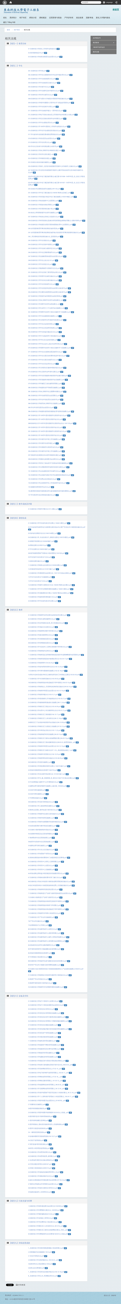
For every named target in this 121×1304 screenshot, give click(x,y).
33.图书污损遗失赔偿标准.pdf (38, 1128)
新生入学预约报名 (103, 18)
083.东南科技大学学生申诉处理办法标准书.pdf (44, 399)
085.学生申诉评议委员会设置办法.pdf (41, 407)
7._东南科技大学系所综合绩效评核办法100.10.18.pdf (46, 1272)
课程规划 (42, 18)
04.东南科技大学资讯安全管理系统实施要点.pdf (44, 1013)
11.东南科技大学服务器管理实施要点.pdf (42, 1041)
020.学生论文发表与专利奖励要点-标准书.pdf (43, 146)
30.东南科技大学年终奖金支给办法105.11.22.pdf (44, 730)
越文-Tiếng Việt (9, 22)
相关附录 (96, 42)
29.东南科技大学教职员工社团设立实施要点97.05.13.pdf (47, 726)
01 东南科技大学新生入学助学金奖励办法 (42, 49)
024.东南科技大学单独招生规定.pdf (40, 158)
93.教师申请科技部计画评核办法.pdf (40, 983)
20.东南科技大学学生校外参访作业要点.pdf (43, 601)
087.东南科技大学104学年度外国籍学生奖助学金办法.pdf (47, 415)
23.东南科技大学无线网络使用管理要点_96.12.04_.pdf (46, 1088)
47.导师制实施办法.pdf (36, 798)
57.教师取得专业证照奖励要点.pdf (39, 838)
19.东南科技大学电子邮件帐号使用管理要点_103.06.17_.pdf (48, 1073)
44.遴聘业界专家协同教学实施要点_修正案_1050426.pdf (47, 786)
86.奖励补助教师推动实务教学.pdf (39, 953)
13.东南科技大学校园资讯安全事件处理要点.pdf (44, 1049)
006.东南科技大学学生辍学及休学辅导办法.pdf (44, 91)
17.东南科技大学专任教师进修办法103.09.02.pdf (44, 679)
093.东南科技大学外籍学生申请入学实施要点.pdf (44, 439)
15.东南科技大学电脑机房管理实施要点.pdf (43, 1057)
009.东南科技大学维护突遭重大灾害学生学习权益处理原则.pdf (49, 103)
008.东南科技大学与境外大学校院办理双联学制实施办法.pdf (48, 99)
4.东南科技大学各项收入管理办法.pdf (41, 1218)
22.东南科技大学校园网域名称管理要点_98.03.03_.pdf (46, 1085)
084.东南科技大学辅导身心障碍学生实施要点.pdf (44, 403)
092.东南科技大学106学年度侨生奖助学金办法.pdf (45, 435)
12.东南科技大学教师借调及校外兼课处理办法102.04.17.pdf (48, 659)
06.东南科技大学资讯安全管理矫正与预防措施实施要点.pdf (48, 1021)
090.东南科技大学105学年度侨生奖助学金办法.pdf (45, 427)
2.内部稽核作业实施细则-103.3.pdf (40, 1252)
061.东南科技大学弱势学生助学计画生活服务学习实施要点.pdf (49, 312)
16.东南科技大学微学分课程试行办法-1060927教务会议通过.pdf (49, 585)
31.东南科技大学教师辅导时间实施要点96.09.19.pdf (45, 734)
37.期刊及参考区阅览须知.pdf (38, 1144)
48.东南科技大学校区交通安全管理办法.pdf (43, 1188)
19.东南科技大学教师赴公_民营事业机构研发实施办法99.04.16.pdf (50, 686)
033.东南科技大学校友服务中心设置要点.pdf (43, 201)
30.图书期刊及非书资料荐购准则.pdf (40, 1116)
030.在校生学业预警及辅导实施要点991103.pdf (44, 189)
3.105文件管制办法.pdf (36, 1256)
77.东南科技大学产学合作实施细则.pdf (41, 917)
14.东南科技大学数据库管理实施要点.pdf (42, 1053)
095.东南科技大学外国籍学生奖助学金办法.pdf (44, 447)
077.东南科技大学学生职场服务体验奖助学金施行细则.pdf (48, 375)
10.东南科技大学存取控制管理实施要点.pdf (43, 1037)
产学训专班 (68, 18)
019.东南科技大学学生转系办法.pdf (40, 142)
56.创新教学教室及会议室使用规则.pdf (41, 834)
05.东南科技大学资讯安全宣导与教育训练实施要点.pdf (46, 1017)
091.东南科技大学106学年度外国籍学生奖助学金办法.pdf (47, 431)
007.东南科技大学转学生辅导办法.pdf (41, 95)
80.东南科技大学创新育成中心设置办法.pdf (43, 929)
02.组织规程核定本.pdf (36, 53)
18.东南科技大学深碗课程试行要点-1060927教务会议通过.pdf (49, 593)
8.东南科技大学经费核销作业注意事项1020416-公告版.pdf (48, 1234)
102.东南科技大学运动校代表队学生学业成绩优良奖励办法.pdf (49, 475)
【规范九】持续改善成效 (19, 1243)
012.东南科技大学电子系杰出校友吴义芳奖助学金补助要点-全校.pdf (51, 115)
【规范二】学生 (15, 66)
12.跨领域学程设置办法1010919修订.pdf (42, 569)
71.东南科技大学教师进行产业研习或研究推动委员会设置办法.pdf (50, 893)
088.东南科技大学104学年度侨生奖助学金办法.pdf (45, 419)
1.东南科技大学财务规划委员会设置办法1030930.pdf (46, 1206)
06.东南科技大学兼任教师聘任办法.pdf (41, 635)
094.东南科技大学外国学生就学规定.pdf (41, 443)
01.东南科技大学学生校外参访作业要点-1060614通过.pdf (47, 523)
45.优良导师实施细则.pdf (36, 790)
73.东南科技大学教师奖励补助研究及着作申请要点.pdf (46, 901)
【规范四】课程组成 (17, 518)
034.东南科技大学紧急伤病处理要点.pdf (41, 205)
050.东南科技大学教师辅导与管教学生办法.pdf (44, 268)
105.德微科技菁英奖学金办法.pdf (39, 487)
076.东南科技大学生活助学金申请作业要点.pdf (44, 372)
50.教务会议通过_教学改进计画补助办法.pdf (43, 810)
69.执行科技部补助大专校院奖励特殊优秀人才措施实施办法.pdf (49, 885)
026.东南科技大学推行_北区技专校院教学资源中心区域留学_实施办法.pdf (53, 166)
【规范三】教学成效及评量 (20, 504)
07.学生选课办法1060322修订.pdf (39, 549)
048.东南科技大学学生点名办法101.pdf (41, 260)
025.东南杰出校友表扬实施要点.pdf (40, 162)
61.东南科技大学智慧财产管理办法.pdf (41, 854)
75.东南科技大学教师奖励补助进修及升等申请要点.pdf (46, 909)
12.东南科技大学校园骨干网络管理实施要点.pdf (44, 1045)
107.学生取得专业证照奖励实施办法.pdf (41, 495)
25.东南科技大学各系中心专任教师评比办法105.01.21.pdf (47, 710)
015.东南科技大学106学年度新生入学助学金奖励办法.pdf (47, 126)
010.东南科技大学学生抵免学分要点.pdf (41, 106)
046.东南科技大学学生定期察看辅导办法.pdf (43, 252)
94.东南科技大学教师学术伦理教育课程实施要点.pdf (46, 987)
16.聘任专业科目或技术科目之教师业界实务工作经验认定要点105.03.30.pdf (53, 675)
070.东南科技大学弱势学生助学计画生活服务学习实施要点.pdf (49, 348)
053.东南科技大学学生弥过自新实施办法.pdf (43, 280)
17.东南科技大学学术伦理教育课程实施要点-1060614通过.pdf (49, 589)
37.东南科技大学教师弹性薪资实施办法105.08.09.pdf (46, 758)
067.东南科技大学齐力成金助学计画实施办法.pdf (44, 336)
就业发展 (79, 18)
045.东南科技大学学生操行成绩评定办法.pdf (43, 248)
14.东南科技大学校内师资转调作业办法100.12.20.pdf (46, 667)
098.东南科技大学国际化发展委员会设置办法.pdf (44, 459)
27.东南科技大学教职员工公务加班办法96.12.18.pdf (45, 718)
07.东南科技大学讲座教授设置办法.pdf (41, 639)
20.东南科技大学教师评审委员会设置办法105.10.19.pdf (47, 691)
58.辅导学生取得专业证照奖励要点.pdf (41, 842)
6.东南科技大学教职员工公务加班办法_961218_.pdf (45, 1226)
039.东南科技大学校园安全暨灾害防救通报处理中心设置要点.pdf (50, 224)
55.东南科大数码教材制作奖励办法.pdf (41, 830)
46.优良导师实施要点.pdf (36, 794)
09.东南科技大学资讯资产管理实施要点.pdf (43, 1033)
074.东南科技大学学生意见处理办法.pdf (41, 364)
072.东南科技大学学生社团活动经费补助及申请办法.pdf (47, 356)
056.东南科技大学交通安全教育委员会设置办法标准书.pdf (48, 292)
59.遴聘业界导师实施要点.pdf (38, 845)
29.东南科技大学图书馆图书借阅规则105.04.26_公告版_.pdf (48, 1112)
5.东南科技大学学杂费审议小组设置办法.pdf (43, 1222)
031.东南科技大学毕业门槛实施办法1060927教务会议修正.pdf (49, 193)
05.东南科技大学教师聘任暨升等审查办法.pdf (43, 631)
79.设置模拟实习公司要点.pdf (38, 925)
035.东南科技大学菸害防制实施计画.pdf (41, 209)
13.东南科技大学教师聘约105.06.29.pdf (41, 663)
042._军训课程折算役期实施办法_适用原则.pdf (44, 236)
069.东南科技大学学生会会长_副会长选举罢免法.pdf (46, 344)
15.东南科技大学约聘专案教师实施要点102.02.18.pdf (46, 671)
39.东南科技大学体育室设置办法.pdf (40, 1152)
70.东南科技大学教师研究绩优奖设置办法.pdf (43, 889)
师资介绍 (32, 18)
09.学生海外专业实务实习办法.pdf (39, 557)
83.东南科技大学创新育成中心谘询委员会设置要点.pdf (46, 941)
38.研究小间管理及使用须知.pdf (39, 1148)
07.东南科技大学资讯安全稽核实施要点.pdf (43, 1025)
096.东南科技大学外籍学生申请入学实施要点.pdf (44, 451)
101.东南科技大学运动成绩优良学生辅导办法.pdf (44, 471)
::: (111, 9)
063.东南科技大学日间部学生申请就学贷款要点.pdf (45, 320)
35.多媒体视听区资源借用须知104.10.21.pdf (43, 1136)
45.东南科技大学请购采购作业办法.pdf (41, 1176)
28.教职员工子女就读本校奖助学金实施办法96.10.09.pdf (47, 722)
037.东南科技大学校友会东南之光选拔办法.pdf (44, 217)
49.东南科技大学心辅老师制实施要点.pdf (42, 806)
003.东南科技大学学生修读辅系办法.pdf (41, 79)
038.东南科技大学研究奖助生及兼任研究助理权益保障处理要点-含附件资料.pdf (55, 220)
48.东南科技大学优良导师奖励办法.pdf (41, 802)
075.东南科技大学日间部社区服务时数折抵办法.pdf (45, 368)
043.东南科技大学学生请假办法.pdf (40, 240)
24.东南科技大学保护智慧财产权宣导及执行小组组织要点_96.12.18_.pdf (52, 1092)
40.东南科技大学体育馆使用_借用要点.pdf (42, 1156)
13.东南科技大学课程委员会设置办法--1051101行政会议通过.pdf (50, 573)
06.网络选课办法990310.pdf (37, 545)
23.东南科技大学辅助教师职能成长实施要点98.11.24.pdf (47, 702)
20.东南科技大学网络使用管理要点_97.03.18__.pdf (45, 1077)
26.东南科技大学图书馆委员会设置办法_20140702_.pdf (47, 1100)
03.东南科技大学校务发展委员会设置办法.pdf (43, 57)
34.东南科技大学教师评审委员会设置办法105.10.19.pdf (47, 746)
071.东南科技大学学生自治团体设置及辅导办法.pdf (45, 352)
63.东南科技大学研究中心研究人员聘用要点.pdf (44, 861)
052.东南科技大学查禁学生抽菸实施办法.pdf (43, 276)
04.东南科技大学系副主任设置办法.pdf (41, 627)
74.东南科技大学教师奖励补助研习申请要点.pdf (44, 905)
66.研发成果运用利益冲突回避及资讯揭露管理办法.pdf (46, 873)
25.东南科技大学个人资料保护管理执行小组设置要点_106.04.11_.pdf (51, 1096)
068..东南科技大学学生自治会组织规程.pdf (42, 340)
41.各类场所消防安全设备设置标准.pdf (41, 1160)
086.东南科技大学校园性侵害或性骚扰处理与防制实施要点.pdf (49, 411)
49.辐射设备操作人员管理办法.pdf (39, 1192)
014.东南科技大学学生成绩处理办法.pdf (41, 122)
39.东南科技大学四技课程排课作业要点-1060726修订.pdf (47, 766)
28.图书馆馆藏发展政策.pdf (37, 1108)
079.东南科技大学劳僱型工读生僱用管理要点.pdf (44, 383)
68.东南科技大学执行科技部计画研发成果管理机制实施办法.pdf (49, 881)
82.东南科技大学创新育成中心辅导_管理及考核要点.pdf (47, 937)
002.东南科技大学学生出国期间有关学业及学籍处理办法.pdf (48, 75)
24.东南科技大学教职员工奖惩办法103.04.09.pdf (44, 706)
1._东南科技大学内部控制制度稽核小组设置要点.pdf (46, 1248)
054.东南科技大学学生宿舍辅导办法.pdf (41, 284)
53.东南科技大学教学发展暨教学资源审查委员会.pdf (46, 822)
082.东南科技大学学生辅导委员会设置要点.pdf (44, 395)
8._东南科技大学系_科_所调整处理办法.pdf (42, 1276)
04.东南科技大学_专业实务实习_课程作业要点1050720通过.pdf (49, 537)
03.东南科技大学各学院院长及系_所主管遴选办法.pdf (46, 623)
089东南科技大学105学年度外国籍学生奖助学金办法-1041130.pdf (50, 423)
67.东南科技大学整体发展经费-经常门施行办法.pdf (45, 877)
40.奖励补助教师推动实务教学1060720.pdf (42, 770)
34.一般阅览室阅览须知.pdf (37, 1132)
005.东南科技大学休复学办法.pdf (39, 87)
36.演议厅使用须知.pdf (36, 1140)
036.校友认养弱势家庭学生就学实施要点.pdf (43, 212)
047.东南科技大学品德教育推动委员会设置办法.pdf (45, 256)
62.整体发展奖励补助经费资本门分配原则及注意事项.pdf (47, 857)
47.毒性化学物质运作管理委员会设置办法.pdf (43, 1184)
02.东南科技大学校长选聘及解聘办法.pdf (42, 619)
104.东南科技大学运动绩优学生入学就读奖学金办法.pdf (47, 483)
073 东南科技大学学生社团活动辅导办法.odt (43, 360)
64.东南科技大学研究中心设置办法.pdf (41, 865)
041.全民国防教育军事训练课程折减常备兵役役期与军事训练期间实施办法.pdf (54, 232)
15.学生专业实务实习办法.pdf (38, 581)
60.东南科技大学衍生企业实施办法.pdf (41, 849)
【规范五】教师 (15, 610)
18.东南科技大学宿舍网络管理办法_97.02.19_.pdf (45, 1069)
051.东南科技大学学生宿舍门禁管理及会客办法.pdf (45, 272)
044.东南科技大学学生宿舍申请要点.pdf (41, 244)
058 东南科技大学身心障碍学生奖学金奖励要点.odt (45, 300)
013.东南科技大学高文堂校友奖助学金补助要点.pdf (45, 118)
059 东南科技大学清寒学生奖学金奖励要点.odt (44, 304)
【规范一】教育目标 (17, 43)
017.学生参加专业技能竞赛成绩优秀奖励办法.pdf (44, 134)
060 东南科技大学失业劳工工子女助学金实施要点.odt (46, 308)
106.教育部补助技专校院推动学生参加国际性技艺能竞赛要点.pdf (50, 491)
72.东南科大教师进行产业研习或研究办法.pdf (43, 897)
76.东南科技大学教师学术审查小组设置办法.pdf (44, 913)
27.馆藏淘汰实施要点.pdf (36, 1104)
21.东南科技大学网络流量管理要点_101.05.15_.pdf (45, 1081)
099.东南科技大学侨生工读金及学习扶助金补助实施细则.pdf (48, 463)
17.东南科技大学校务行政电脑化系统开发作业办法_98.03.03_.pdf (50, 1065)
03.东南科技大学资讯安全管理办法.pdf (41, 1009)
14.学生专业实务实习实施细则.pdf (39, 577)
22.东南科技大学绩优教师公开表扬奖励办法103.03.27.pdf (47, 698)
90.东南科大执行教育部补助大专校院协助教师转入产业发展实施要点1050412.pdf (55, 969)
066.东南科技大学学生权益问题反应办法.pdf (43, 332)
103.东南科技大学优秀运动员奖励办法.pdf (42, 479)
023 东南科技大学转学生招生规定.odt (41, 154)
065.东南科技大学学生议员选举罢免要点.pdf (43, 328)
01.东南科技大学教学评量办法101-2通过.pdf (43, 509)
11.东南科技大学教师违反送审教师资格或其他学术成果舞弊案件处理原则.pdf (54, 655)
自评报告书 (97, 38)
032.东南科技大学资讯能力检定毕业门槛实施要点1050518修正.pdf (50, 197)
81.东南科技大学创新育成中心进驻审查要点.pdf (44, 933)
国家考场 (89, 18)
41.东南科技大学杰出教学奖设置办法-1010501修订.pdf (46, 774)
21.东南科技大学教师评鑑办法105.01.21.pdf (43, 694)
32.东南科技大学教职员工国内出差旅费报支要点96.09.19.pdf (48, 738)
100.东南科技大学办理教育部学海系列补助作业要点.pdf (47, 467)
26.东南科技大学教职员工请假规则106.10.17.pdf (44, 714)
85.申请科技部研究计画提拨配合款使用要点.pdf (44, 949)
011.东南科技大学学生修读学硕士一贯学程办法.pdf (45, 110)
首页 (8, 30)
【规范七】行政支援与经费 (20, 1201)
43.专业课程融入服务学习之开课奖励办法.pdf (43, 782)
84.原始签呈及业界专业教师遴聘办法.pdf (42, 945)
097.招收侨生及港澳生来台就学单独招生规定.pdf (44, 455)
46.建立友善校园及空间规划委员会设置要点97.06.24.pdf (47, 1180)
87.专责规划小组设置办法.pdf (38, 957)
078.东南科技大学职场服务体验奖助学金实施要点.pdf (46, 380)
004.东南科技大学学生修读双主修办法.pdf (42, 83)
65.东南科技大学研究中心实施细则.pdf (41, 869)
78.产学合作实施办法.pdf (36, 921)
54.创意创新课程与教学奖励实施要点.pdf (42, 826)
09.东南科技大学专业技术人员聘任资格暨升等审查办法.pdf (48, 647)
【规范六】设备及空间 (18, 996)
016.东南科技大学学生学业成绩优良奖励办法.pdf (44, 130)
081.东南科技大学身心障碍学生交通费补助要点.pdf (45, 391)
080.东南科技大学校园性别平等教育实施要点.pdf (44, 387)
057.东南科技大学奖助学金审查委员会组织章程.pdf (45, 296)
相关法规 (96, 52)
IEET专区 (22, 18)
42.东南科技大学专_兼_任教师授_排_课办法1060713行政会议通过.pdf (51, 778)
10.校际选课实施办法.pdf (36, 561)
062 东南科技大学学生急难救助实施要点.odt (43, 316)
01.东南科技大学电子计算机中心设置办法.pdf (43, 1001)
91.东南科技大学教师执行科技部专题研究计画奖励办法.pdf (48, 975)
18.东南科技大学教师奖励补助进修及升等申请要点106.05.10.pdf (50, 682)
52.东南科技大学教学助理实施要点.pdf (41, 818)
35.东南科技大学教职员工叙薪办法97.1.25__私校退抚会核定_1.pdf (50, 750)
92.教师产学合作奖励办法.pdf (38, 979)
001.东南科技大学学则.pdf (37, 71)
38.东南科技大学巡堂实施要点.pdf (39, 762)
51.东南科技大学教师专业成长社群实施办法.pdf (44, 814)
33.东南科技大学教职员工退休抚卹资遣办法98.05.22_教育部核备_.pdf (51, 742)
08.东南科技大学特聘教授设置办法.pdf (41, 643)
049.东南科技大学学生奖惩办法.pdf (40, 264)
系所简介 (13, 18)
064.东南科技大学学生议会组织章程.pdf (41, 324)
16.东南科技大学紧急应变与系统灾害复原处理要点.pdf (46, 1061)
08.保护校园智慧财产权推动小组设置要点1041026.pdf (46, 553)
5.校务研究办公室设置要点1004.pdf (40, 1264)
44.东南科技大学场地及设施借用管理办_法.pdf (44, 1172)
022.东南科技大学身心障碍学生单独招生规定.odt (44, 150)
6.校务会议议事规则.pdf (36, 1268)
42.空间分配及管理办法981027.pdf (40, 1164)
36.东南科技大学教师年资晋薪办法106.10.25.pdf (44, 754)
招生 (5, 18)
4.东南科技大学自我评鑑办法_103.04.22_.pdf (43, 1260)
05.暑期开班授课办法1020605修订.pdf (41, 541)
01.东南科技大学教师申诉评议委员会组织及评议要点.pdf (47, 615)
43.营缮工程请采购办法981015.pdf (40, 1168)
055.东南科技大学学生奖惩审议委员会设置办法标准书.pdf (48, 288)
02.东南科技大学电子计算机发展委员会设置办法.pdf (46, 1005)
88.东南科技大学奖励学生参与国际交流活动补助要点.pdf (47, 961)
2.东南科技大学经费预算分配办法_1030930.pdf (44, 1210)
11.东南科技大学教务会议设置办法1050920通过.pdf (45, 565)
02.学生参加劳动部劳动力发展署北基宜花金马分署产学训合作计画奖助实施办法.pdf (56, 527)
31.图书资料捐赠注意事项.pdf (38, 1120)
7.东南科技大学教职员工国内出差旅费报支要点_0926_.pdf (48, 1230)
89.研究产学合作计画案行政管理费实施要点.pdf (44, 965)
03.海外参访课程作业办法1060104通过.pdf (42, 533)
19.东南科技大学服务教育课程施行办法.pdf (43, 597)
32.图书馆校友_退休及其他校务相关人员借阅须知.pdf (46, 1124)
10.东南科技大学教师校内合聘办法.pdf (41, 651)
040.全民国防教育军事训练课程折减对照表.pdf (44, 228)
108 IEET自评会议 (99, 47)
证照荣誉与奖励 (55, 18)
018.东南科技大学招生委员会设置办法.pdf (42, 138)
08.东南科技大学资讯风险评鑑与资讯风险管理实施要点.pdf (48, 1029)
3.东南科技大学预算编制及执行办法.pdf (41, 1214)
